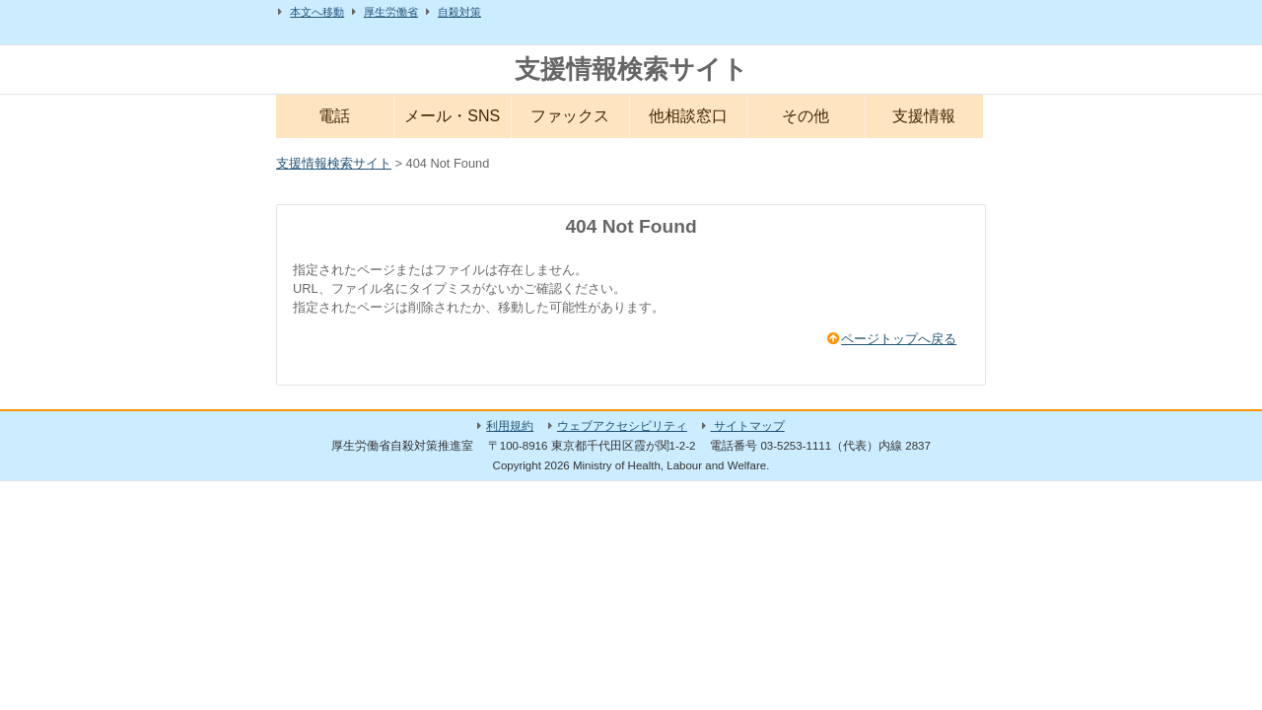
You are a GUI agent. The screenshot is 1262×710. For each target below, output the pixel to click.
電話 (334, 115)
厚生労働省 (391, 12)
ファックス (569, 115)
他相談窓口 (688, 115)
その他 (805, 115)
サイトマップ (748, 426)
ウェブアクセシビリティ (622, 426)
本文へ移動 (317, 12)
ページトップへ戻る (898, 338)
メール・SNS (452, 115)
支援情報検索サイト (631, 69)
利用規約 (509, 426)
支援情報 (923, 115)
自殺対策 (459, 12)
